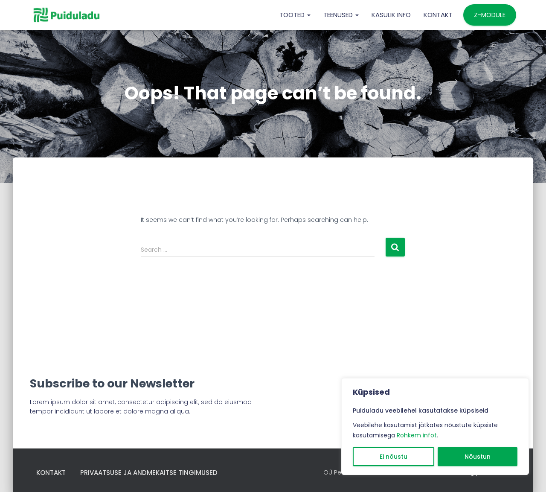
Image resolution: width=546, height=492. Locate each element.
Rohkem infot (417, 435)
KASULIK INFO (391, 14)
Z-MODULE (489, 14)
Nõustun (478, 456)
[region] (435, 426)
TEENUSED (341, 14)
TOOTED (295, 14)
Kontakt (438, 14)
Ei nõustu (393, 456)
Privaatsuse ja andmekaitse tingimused (149, 472)
